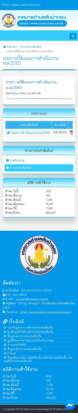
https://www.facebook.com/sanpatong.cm (45, 311)
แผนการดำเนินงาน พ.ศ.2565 (28, 133)
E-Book (10, 353)
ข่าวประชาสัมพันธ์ (31, 46)
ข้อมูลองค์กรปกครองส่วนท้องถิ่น (22, 336)
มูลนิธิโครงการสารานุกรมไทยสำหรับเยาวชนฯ (29, 340)
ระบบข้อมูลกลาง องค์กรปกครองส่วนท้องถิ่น (28, 327)
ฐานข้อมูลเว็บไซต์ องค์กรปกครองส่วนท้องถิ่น (28, 331)
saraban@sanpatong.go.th (32, 299)
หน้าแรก (10, 46)
